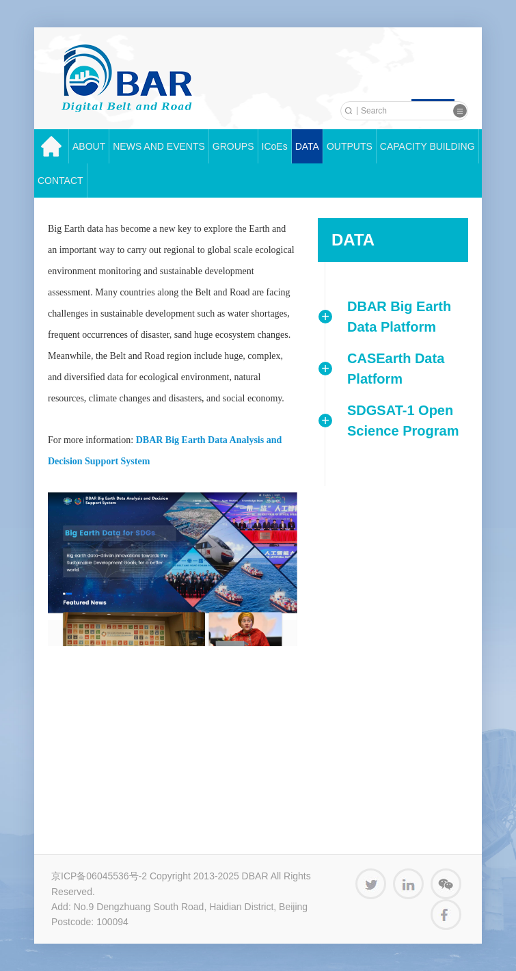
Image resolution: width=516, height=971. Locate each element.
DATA (307, 146)
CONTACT (60, 180)
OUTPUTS (349, 146)
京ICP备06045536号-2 (99, 875)
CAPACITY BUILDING (427, 146)
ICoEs (275, 146)
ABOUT (88, 146)
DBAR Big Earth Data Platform (399, 316)
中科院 (127, 78)
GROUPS (233, 146)
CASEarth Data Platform (395, 368)
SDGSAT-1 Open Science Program (403, 420)
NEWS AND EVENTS (159, 146)
